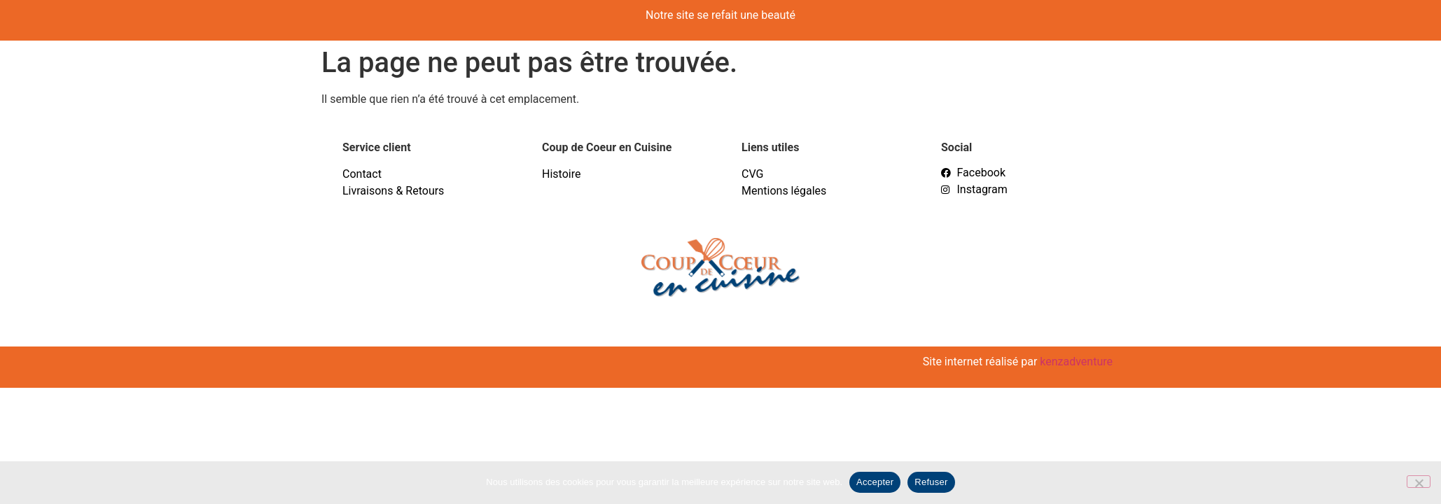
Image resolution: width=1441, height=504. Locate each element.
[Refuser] (1418, 481)
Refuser (930, 482)
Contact (362, 174)
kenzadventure (1076, 361)
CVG (752, 174)
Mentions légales (784, 190)
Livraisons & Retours (393, 190)
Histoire (561, 174)
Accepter (874, 482)
